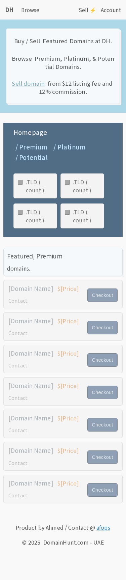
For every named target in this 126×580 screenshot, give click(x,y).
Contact (18, 300)
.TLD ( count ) (35, 186)
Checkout (102, 295)
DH (9, 9)
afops (103, 527)
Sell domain (28, 83)
